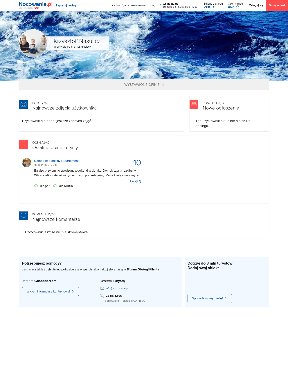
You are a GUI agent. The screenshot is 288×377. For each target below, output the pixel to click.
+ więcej (135, 181)
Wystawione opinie (144, 84)
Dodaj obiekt (277, 5)
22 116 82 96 (171, 4)
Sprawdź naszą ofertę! (209, 298)
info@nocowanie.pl (117, 288)
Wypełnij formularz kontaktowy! (50, 291)
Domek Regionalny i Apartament (56, 161)
